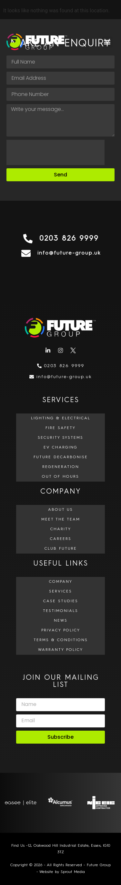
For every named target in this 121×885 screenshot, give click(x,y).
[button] (107, 42)
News (60, 621)
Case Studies (60, 601)
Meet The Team (60, 519)
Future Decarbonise (61, 457)
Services (60, 591)
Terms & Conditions (61, 640)
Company (60, 582)
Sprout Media (73, 872)
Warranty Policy (60, 650)
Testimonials (60, 611)
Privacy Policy (60, 630)
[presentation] (55, 152)
